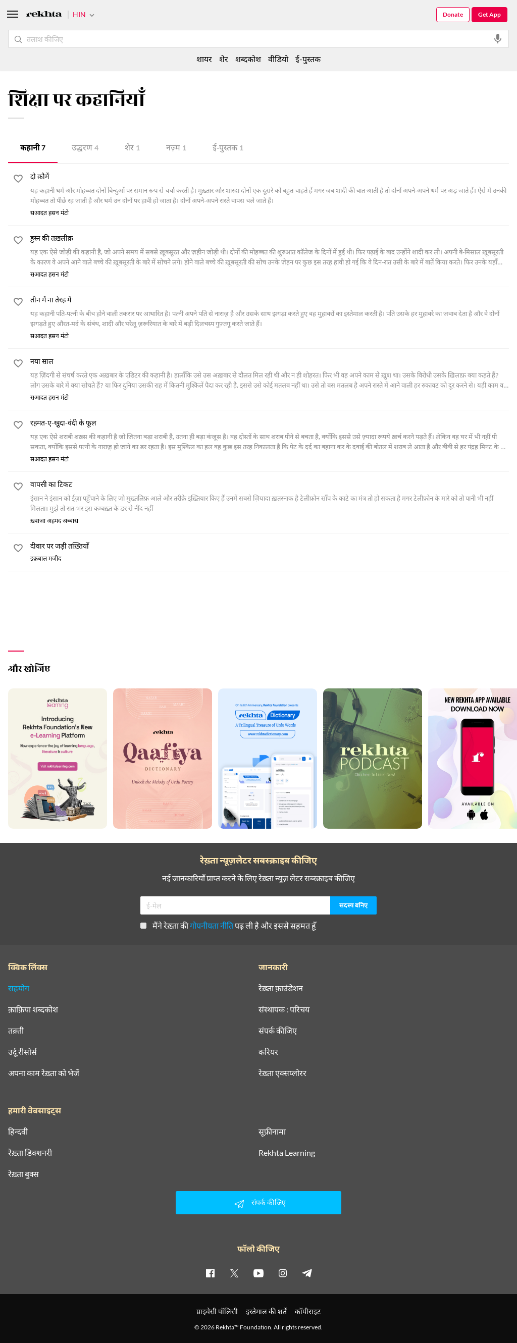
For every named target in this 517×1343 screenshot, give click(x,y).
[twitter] (234, 1273)
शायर (204, 59)
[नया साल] (269, 374)
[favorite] (18, 181)
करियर (268, 1052)
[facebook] (210, 1273)
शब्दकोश (248, 59)
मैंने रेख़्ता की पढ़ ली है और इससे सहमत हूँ (228, 926)
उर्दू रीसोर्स (22, 1052)
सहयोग (18, 989)
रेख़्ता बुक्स (23, 1174)
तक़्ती (16, 1031)
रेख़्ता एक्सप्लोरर (282, 1073)
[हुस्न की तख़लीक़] (269, 251)
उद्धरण (85, 148)
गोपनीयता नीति (211, 926)
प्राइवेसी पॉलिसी (217, 1312)
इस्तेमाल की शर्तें (266, 1312)
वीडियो (278, 59)
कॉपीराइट (308, 1312)
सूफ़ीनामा (272, 1132)
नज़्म (176, 148)
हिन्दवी (18, 1132)
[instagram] (283, 1273)
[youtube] (258, 1273)
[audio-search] (498, 38)
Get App (489, 14)
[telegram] (307, 1273)
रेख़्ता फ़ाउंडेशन (280, 989)
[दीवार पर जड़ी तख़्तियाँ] (269, 547)
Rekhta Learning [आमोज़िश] (286, 1153)
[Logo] (44, 15)
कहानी (32, 148)
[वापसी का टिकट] (269, 497)
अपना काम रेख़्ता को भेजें (43, 1073)
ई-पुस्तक (228, 148)
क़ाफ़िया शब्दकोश (33, 1010)
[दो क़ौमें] (269, 190)
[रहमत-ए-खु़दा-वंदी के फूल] (269, 436)
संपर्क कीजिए (277, 1031)
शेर (132, 148)
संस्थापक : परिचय (283, 1010)
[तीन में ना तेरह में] (269, 313)
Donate (453, 14)
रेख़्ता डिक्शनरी (30, 1153)
